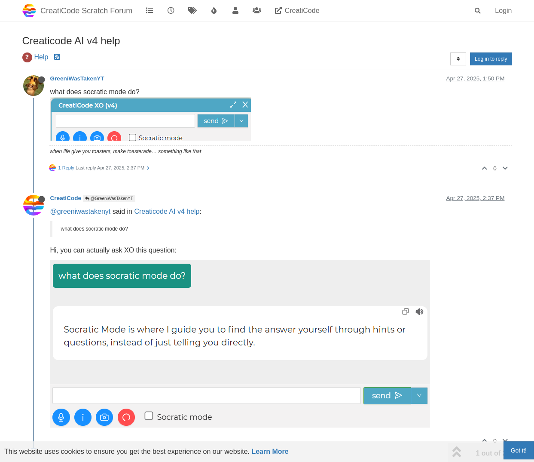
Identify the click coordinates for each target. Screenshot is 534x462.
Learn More (269, 451)
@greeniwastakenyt (80, 211)
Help (41, 57)
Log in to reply (491, 59)
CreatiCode (66, 198)
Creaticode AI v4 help (166, 211)
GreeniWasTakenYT (77, 78)
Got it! (519, 450)
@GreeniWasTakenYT (109, 198)
